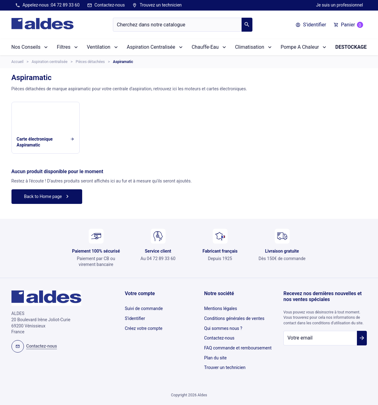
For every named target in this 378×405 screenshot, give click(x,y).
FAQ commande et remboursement (238, 342)
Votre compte (140, 293)
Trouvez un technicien (157, 5)
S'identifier (135, 316)
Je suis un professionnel (339, 4)
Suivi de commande (144, 307)
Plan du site (215, 350)
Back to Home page (47, 196)
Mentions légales (220, 307)
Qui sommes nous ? (223, 324)
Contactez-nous (106, 5)
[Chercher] (177, 25)
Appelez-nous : (47, 5)
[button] (311, 25)
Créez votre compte (143, 324)
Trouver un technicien (224, 359)
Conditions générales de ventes (234, 316)
